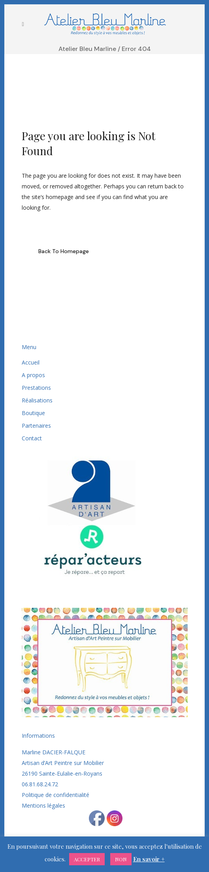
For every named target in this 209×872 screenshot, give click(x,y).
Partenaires (36, 425)
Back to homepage (63, 251)
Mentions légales (43, 805)
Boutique (33, 413)
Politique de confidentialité (55, 795)
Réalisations (37, 400)
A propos (33, 375)
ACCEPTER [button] (87, 859)
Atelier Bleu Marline (87, 49)
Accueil (31, 362)
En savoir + (149, 859)
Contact (32, 438)
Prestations (36, 387)
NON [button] (121, 859)
